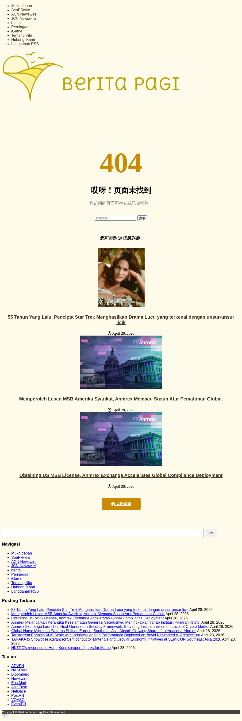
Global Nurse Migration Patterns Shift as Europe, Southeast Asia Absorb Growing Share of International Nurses (103, 631)
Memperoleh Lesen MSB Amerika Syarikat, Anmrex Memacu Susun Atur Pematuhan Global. (121, 398)
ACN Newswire (24, 14)
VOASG (18, 700)
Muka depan (21, 6)
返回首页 (121, 504)
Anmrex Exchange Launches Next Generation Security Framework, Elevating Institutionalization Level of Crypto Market (110, 627)
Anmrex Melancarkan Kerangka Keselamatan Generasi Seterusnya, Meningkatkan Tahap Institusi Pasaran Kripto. (105, 622)
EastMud (18, 683)
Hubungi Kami (23, 40)
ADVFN (17, 666)
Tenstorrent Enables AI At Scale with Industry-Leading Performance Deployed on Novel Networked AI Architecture (105, 635)
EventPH (18, 704)
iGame (16, 31)
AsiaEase (19, 687)
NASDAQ (19, 670)
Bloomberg (20, 674)
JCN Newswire (23, 18)
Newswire (19, 679)
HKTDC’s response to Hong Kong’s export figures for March (61, 648)
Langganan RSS (25, 44)
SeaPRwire (20, 10)
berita (16, 23)
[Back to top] (5, 716)
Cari (211, 533)
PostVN (17, 695)
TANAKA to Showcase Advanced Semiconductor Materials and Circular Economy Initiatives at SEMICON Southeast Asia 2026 (116, 639)
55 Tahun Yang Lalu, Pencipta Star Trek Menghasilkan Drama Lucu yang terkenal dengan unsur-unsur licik (121, 319)
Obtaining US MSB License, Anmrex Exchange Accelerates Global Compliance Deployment (121, 475)
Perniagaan (21, 27)
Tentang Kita (21, 35)
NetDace (18, 691)
